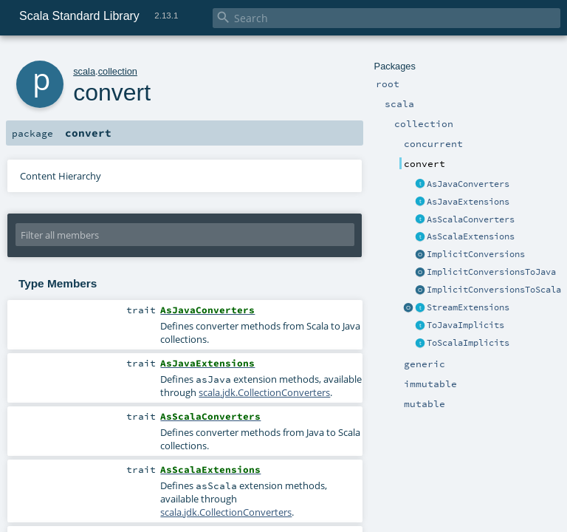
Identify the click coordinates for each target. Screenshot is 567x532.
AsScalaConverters (471, 219)
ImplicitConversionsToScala (494, 289)
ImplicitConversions (476, 254)
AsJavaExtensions (468, 202)
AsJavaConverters (468, 184)
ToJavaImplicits (465, 325)
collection (117, 71)
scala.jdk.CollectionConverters (264, 392)
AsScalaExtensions (471, 236)
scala (84, 71)
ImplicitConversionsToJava (491, 272)
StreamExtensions (468, 307)
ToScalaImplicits (468, 343)
